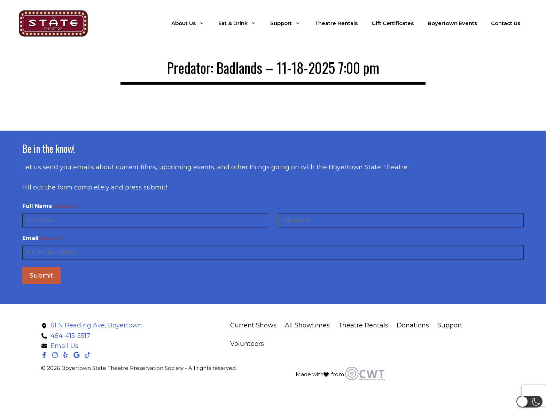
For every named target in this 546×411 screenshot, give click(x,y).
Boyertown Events (452, 23)
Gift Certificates (393, 23)
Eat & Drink (240, 23)
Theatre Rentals (336, 23)
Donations (413, 325)
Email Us (64, 346)
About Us (191, 23)
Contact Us (505, 23)
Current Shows (253, 325)
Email (43, 238)
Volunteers (247, 344)
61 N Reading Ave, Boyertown (96, 325)
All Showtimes (307, 325)
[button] (529, 402)
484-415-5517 (70, 336)
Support (288, 23)
